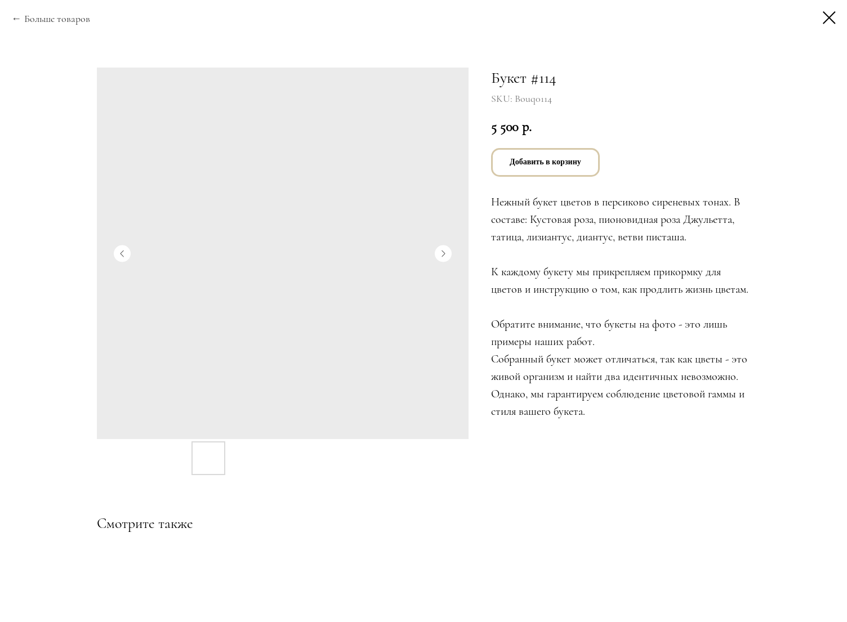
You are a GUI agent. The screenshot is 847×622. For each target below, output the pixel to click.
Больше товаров (57, 18)
